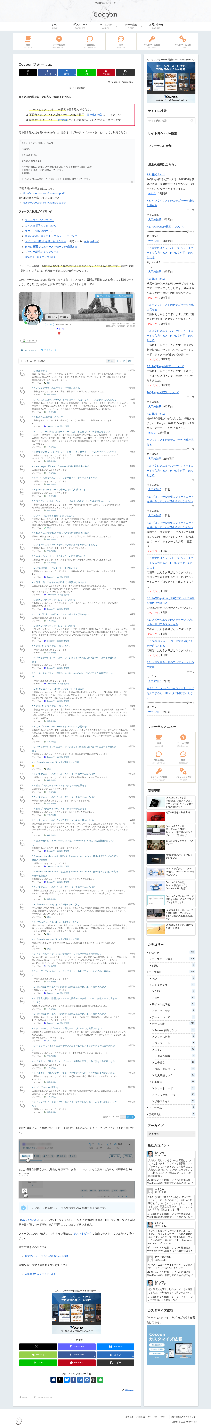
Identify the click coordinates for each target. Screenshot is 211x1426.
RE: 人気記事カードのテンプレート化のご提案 (55, 568)
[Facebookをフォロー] (73, 1380)
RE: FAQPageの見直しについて (47, 417)
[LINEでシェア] (86, 72)
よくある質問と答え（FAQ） (42, 225)
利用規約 (141, 1417)
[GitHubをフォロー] (87, 1380)
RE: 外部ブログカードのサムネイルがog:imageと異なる (59, 785)
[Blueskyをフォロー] (67, 1380)
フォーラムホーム (106, 296)
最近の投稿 (125, 296)
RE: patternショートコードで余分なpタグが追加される (59, 489)
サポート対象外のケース (39, 230)
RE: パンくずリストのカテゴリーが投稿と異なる (56, 388)
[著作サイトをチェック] (53, 1380)
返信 (130, 361)
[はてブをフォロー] (80, 1380)
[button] (125, 72)
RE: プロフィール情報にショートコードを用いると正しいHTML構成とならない (71, 431)
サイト (60, 329)
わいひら (153, 297)
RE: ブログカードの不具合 (45, 1087)
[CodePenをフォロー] (93, 1380)
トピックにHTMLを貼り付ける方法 (45, 241)
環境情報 (63, 119)
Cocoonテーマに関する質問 (58, 426)
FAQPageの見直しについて (163, 392)
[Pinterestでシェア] (106, 72)
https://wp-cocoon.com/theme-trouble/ (44, 202)
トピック (121, 361)
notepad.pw (91, 241)
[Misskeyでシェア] (38, 1354)
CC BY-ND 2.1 (29, 1219)
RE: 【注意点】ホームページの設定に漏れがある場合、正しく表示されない (69, 987)
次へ (130, 1117)
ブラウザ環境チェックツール (42, 251)
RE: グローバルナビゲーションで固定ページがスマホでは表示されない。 (68, 954)
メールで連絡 (127, 1417)
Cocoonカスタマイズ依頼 (40, 257)
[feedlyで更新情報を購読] (100, 1380)
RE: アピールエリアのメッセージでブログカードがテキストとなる (64, 478)
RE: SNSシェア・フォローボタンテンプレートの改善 (58, 689)
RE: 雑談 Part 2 (39, 370)
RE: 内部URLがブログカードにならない (51, 646)
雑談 (49, 383)
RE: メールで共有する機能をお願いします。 (53, 515)
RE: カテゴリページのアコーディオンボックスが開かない (60, 614)
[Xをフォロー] (60, 1380)
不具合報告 (51, 394)
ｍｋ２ (152, 193)
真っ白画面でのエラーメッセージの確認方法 (51, 246)
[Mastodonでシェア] (77, 1346)
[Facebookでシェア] (47, 72)
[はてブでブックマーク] (67, 72)
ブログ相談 (51, 966)
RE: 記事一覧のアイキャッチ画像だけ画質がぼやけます (59, 582)
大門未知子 (154, 219)
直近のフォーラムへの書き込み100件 (46, 1256)
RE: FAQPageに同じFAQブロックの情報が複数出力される (60, 466)
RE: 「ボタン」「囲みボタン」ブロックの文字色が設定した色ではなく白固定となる (73, 1061)
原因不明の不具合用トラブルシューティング (51, 236)
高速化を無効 (95, 114)
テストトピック (83, 1233)
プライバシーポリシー (158, 1417)
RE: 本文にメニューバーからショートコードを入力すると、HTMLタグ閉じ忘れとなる (74, 399)
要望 (49, 528)
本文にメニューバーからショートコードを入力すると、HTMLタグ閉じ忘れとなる (170, 693)
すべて (111, 361)
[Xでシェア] (28, 72)
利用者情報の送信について (183, 1417)
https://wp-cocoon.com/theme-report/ (43, 193)
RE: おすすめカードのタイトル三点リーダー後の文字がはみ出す (63, 774)
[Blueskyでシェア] (115, 1346)
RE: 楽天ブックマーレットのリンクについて (53, 599)
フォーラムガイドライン (39, 220)
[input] (171, 120)
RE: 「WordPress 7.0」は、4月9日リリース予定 (55, 762)
